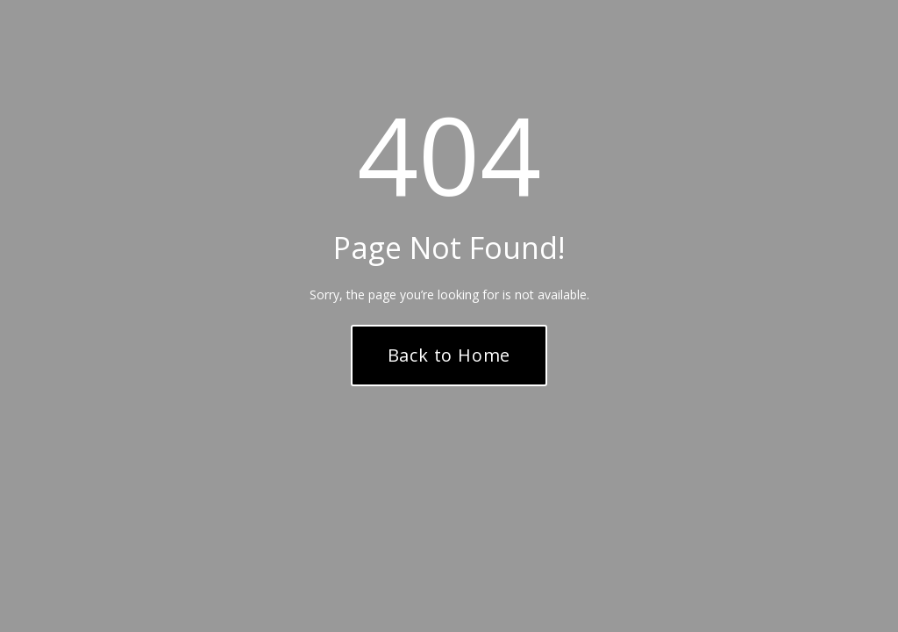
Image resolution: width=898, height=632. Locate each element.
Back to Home (449, 355)
